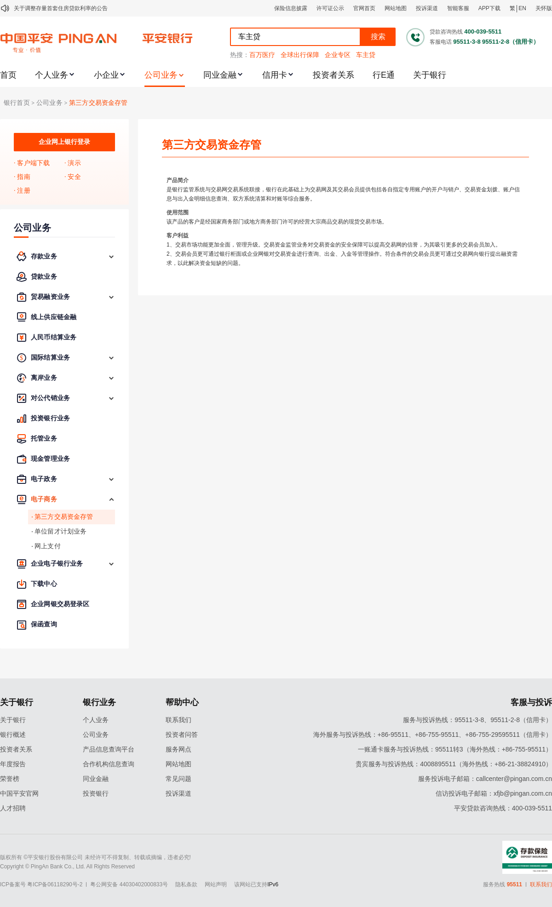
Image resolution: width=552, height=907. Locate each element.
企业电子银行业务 (57, 563)
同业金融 (219, 75)
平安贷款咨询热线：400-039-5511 (503, 808)
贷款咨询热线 (446, 32)
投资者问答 (182, 734)
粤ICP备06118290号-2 (54, 884)
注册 (23, 190)
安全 (74, 176)
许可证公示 (330, 8)
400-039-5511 (482, 31)
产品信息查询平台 (108, 749)
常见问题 (178, 778)
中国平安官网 (19, 793)
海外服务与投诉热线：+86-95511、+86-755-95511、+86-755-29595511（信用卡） (432, 734)
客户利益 (178, 235)
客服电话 (441, 42)
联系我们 (178, 719)
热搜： (239, 54)
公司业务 (161, 75)
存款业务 (44, 256)
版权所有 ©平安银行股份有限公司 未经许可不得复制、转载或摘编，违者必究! (95, 857)
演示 (74, 163)
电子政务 (44, 479)
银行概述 (13, 734)
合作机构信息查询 (108, 764)
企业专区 (338, 54)
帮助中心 (182, 702)
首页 (8, 75)
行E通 (384, 75)
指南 (23, 176)
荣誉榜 (9, 778)
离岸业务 (44, 377)
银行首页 (17, 102)
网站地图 (396, 8)
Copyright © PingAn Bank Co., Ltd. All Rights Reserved (67, 866)
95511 (514, 884)
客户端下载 (33, 163)
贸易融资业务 (50, 296)
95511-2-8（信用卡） (510, 41)
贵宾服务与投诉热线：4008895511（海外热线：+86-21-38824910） (454, 764)
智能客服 (458, 8)
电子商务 (44, 499)
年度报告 (13, 764)
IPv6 (272, 884)
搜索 (378, 36)
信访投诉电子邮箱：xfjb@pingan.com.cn (494, 793)
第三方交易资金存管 (98, 102)
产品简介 (178, 180)
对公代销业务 (50, 398)
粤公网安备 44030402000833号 (129, 884)
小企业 (106, 75)
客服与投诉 (531, 702)
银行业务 (99, 702)
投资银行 (96, 793)
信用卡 (274, 75)
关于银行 (429, 75)
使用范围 (178, 212)
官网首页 (364, 8)
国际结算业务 (50, 357)
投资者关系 (333, 75)
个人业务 (51, 75)
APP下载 (489, 8)
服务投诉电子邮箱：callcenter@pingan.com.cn (485, 778)
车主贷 (365, 54)
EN (522, 8)
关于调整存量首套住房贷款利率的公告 (61, 8)
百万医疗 (262, 54)
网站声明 (216, 884)
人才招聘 (13, 808)
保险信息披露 (290, 8)
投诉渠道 (427, 8)
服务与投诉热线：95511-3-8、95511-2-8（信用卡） (477, 719)
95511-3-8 (466, 41)
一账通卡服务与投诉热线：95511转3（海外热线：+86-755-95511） (455, 749)
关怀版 (543, 8)
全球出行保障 (300, 54)
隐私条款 (186, 884)
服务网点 (178, 749)
